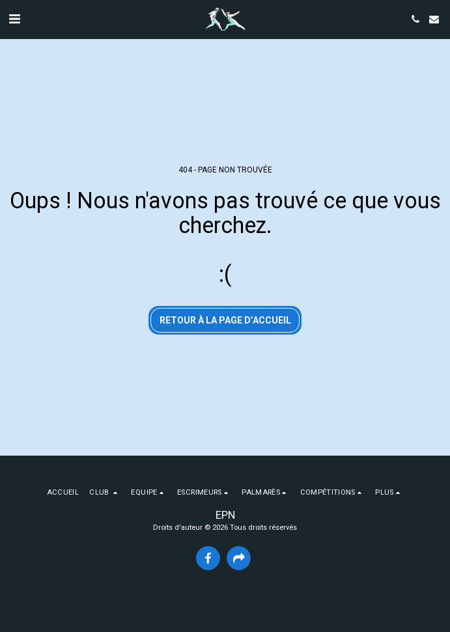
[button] (14, 19)
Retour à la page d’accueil (225, 320)
